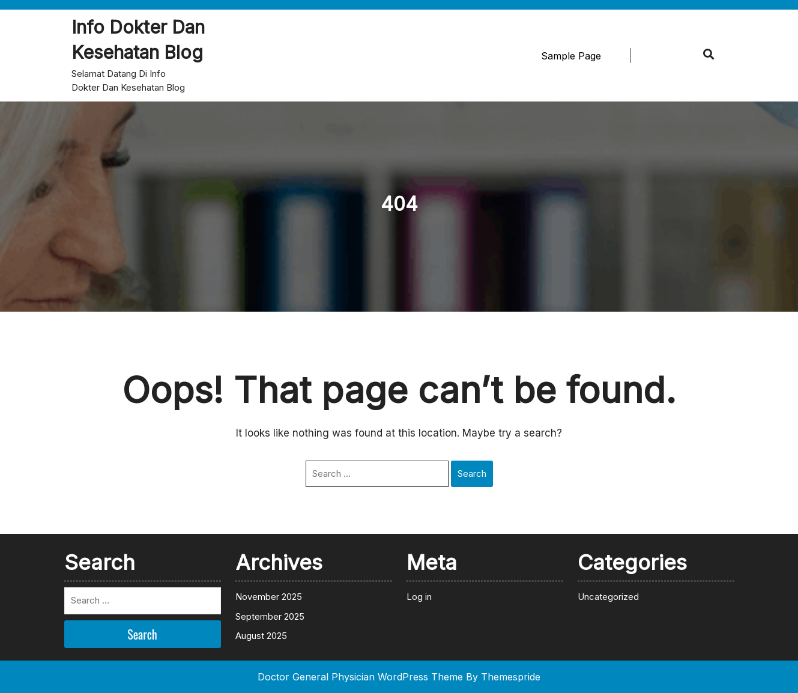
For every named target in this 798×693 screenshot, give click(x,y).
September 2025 (269, 616)
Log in (419, 596)
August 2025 (261, 635)
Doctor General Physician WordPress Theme (360, 677)
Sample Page (571, 56)
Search (472, 473)
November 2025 (268, 596)
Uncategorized (608, 596)
